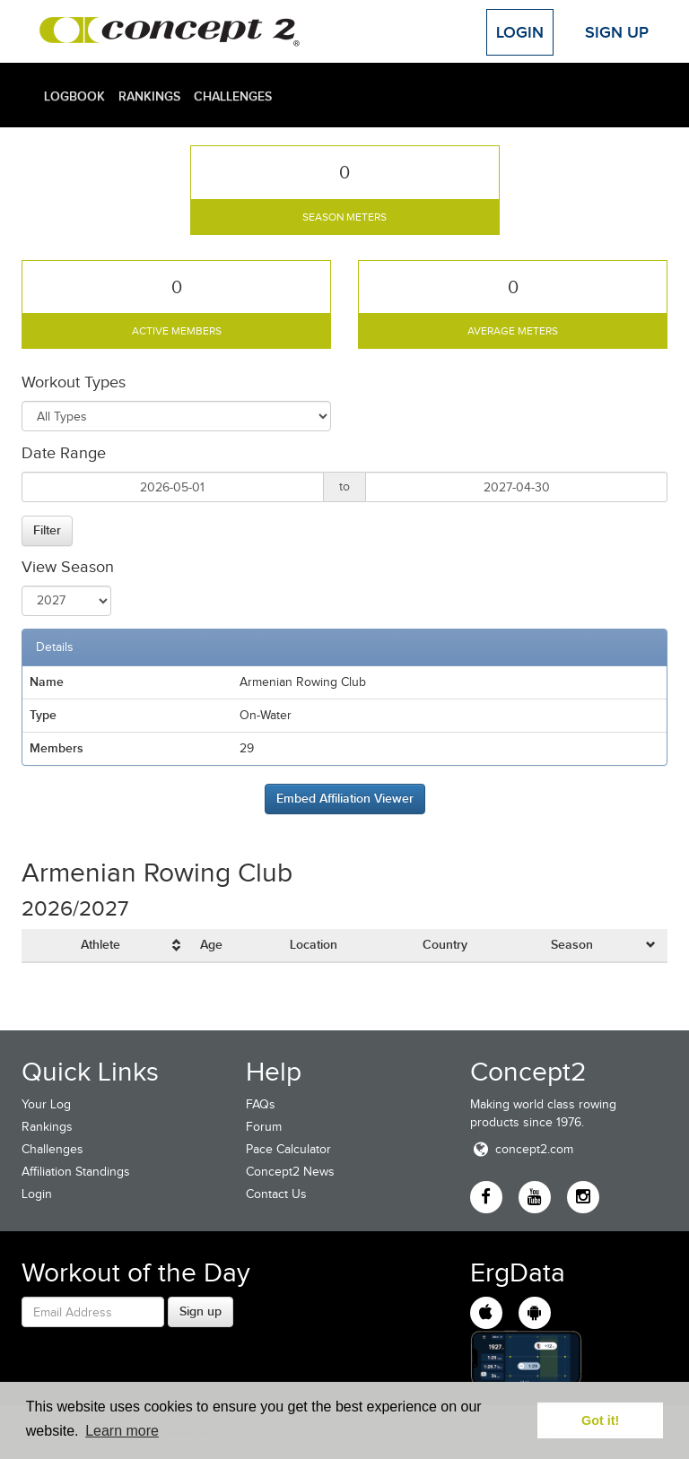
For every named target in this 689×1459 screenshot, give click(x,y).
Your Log (46, 1104)
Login (520, 32)
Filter (47, 530)
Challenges (233, 96)
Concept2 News (290, 1171)
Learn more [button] (122, 1430)
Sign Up (617, 32)
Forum (264, 1126)
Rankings (149, 96)
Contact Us (276, 1194)
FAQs (260, 1104)
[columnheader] (133, 945)
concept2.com (521, 1149)
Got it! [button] (600, 1420)
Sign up (200, 1311)
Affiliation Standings (76, 1171)
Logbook (74, 96)
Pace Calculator (288, 1149)
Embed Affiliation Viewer (345, 798)
